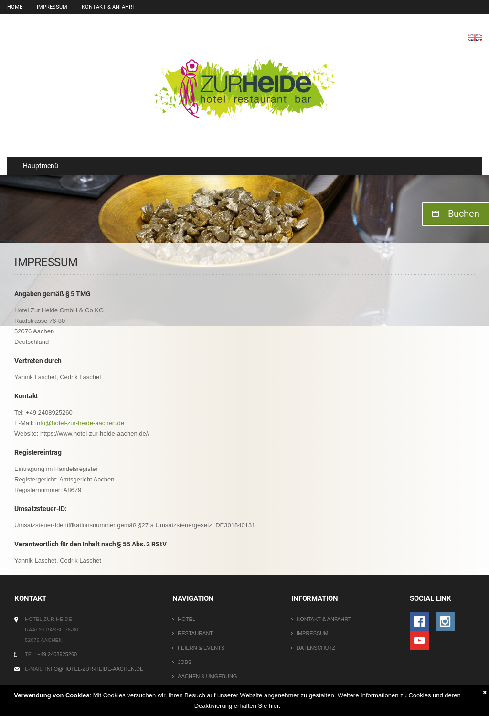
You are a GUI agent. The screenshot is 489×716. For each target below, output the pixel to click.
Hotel (186, 619)
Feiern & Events (201, 648)
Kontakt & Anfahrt (109, 7)
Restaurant (195, 633)
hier (274, 705)
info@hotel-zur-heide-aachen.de (79, 423)
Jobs (184, 662)
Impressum (52, 7)
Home (14, 7)
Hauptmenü (36, 166)
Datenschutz (316, 648)
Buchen (463, 213)
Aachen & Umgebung (207, 676)
